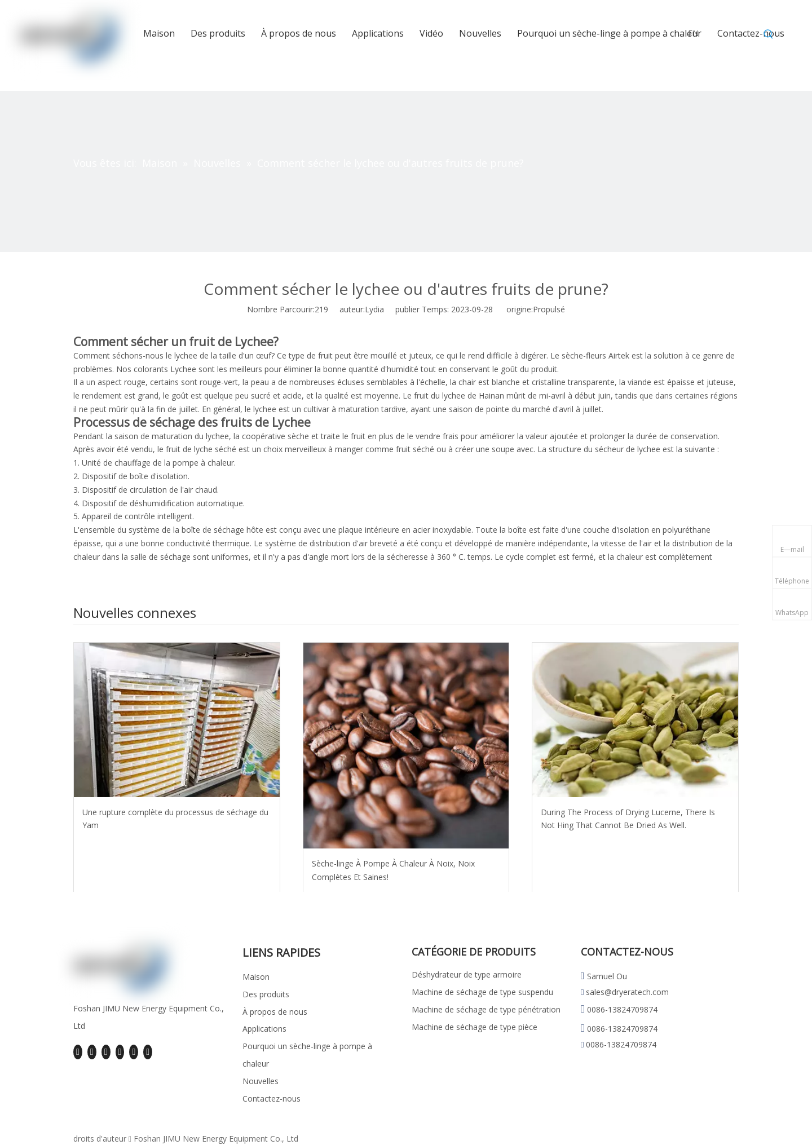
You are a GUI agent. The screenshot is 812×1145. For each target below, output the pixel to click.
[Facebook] (77, 1052)
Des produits (265, 994)
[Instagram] (133, 1052)
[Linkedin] (91, 1052)
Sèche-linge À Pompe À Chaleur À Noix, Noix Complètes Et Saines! (393, 870)
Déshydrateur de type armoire (467, 974)
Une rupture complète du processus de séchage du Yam (175, 819)
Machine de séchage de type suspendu (482, 992)
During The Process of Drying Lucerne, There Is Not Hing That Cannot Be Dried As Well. (628, 819)
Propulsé (549, 309)
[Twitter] (106, 1052)
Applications (264, 1028)
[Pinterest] (147, 1052)
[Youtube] (120, 1052)
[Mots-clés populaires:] (769, 34)
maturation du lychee (190, 436)
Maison (256, 976)
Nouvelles (260, 1081)
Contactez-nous (271, 1098)
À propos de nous (274, 1011)
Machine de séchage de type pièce (474, 1027)
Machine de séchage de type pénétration (486, 1009)
